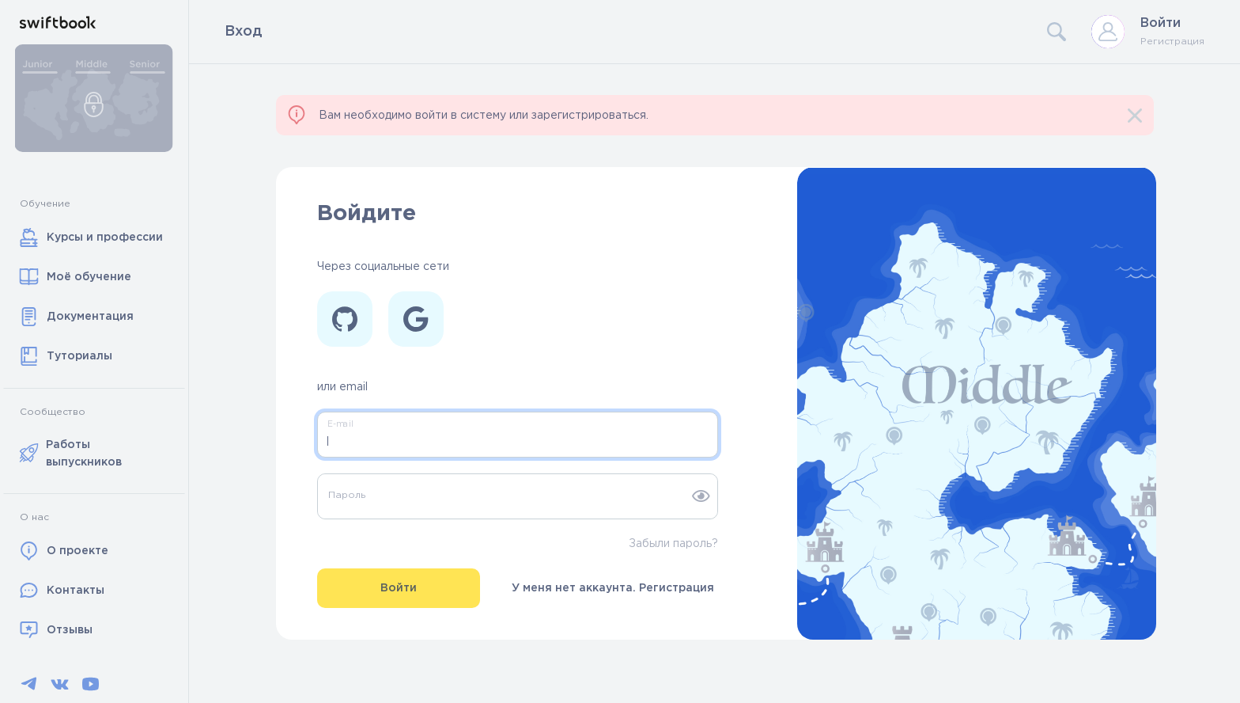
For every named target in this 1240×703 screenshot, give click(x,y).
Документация (77, 316)
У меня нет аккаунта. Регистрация (613, 588)
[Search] (917, 31)
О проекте (64, 551)
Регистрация (1172, 41)
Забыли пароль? (673, 544)
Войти (1160, 23)
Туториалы (66, 356)
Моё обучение (75, 277)
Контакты (62, 590)
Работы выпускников (71, 453)
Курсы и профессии (91, 237)
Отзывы (56, 630)
